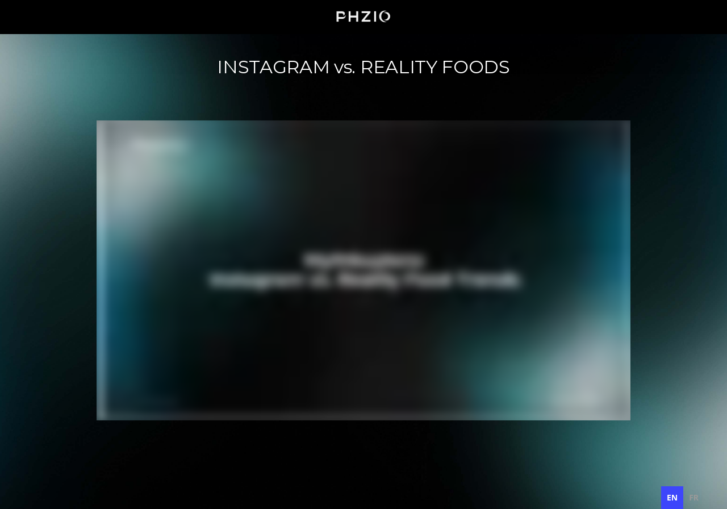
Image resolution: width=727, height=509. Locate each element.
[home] (363, 17)
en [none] (672, 497)
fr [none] (694, 497)
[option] (693, 497)
